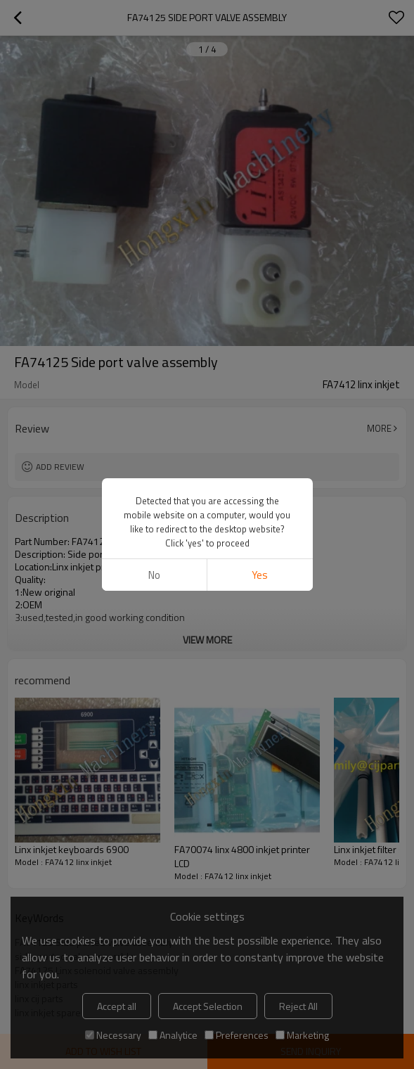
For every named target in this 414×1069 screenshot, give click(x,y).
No (154, 44)
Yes (260, 44)
